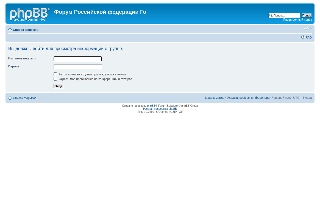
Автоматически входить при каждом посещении (90, 74)
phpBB (151, 105)
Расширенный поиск (297, 19)
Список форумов (25, 29)
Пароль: (14, 66)
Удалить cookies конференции (248, 97)
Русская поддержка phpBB (160, 108)
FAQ (309, 37)
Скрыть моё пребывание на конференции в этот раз (93, 79)
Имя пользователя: (22, 58)
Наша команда (214, 97)
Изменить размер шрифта (308, 28)
